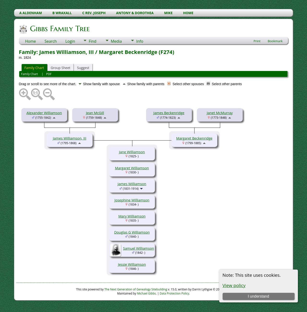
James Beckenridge (168, 112)
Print (257, 41)
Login (70, 41)
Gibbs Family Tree (59, 28)
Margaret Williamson (132, 167)
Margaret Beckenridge (194, 138)
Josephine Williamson (131, 200)
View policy (234, 285)
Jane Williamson (132, 151)
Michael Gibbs (146, 293)
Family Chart (34, 67)
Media (116, 41)
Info (139, 41)
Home (30, 41)
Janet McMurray (220, 112)
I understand (258, 296)
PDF (49, 74)
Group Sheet (60, 67)
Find (92, 41)
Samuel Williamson (138, 248)
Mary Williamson (131, 216)
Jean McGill (95, 112)
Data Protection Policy (174, 293)
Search (51, 41)
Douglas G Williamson (132, 232)
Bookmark (275, 41)
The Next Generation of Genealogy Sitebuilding (135, 289)
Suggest (83, 67)
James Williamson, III (69, 138)
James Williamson (132, 183)
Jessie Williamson (132, 264)
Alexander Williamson (44, 112)
